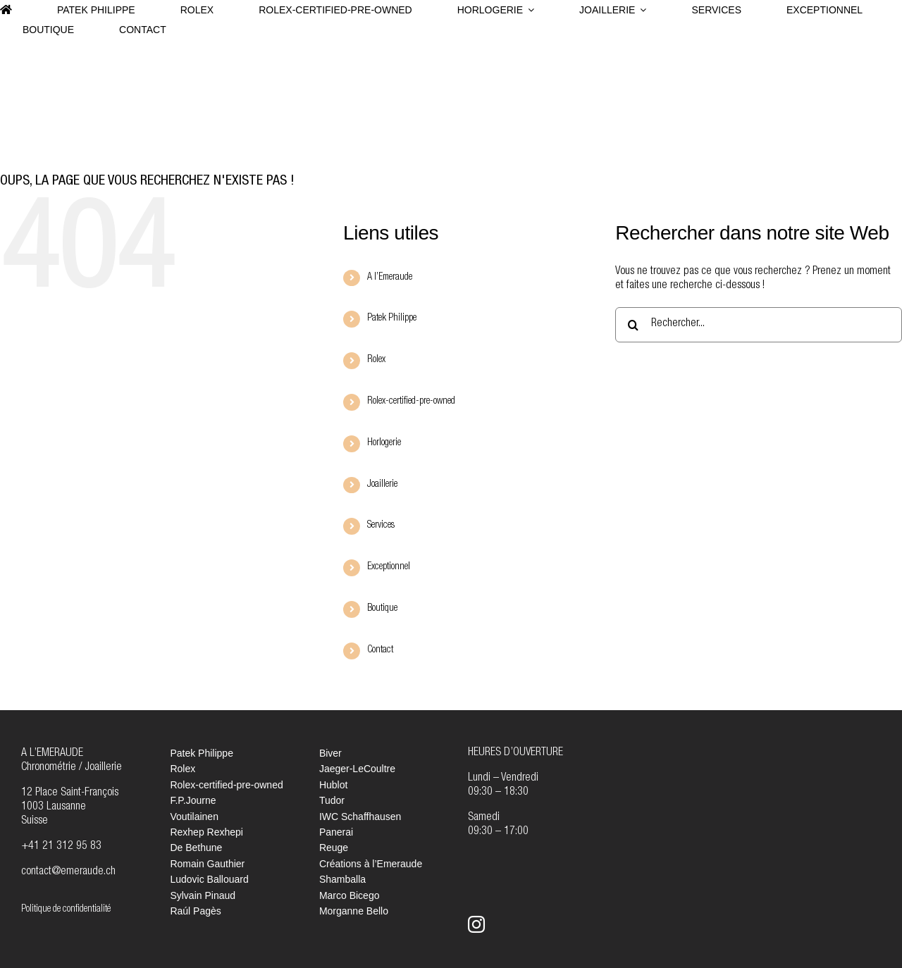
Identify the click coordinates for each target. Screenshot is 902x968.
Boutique (382, 609)
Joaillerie (382, 485)
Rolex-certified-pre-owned (411, 402)
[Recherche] (632, 324)
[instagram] (476, 924)
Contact (380, 650)
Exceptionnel (388, 567)
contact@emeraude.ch (68, 872)
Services (381, 525)
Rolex (376, 360)
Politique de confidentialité (66, 909)
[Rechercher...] (758, 324)
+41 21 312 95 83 (61, 846)
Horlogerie (384, 443)
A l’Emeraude (389, 278)
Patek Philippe (391, 318)
